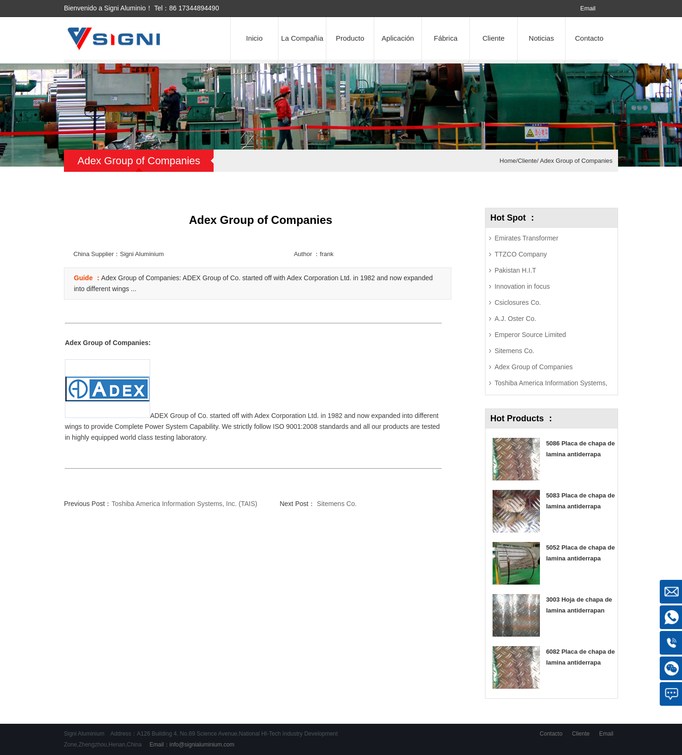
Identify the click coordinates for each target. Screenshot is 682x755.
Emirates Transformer (526, 238)
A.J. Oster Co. (515, 318)
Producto (350, 38)
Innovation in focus (522, 286)
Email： (191, 744)
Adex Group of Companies (575, 160)
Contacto (589, 38)
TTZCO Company (520, 254)
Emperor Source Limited (530, 334)
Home (508, 160)
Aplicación (398, 38)
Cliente (494, 38)
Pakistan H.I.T (515, 270)
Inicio (254, 38)
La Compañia (302, 38)
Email (588, 8)
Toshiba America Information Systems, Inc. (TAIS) (184, 503)
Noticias (541, 38)
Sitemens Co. (336, 503)
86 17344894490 (194, 8)
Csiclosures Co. (517, 302)
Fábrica (446, 38)
